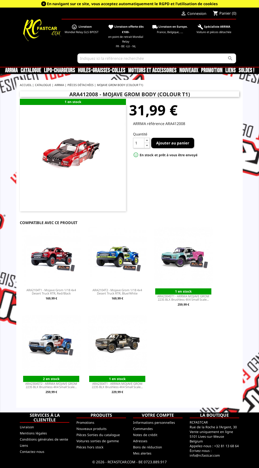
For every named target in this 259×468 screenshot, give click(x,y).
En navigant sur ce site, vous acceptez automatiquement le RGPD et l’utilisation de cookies (132, 3)
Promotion (211, 70)
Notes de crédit (145, 435)
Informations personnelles (154, 422)
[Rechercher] (156, 58)
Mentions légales (33, 433)
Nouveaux (188, 70)
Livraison (27, 427)
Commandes (143, 428)
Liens (230, 70)
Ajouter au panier (172, 143)
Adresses (140, 441)
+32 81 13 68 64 (226, 446)
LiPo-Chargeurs (59, 70)
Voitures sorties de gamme (97, 441)
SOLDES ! (246, 70)
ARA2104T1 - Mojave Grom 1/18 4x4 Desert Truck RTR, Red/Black (51, 291)
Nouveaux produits (91, 428)
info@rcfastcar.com (205, 455)
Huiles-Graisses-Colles (101, 70)
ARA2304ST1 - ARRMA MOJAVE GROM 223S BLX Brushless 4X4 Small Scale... (183, 298)
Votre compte (158, 415)
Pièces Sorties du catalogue (98, 435)
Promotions (85, 422)
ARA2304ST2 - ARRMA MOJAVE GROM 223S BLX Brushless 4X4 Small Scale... (51, 385)
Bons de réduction (147, 447)
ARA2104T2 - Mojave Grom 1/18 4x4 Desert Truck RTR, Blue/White (117, 291)
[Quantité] (138, 143)
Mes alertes (142, 453)
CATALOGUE (31, 70)
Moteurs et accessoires (152, 70)
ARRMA (11, 70)
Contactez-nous (32, 451)
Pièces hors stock (89, 447)
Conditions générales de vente (44, 439)
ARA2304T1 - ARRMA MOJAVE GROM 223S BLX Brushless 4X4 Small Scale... (117, 385)
